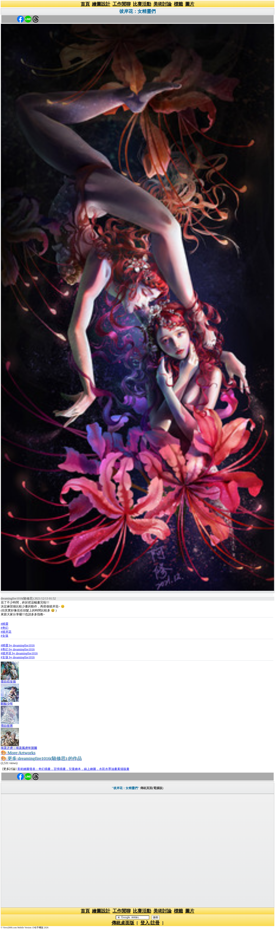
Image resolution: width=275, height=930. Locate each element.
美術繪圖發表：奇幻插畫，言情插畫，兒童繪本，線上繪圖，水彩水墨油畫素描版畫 (73, 769)
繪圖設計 (101, 4)
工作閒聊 (121, 4)
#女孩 (4, 635)
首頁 (85, 4)
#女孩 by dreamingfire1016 (18, 657)
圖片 (189, 4)
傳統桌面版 (123, 922)
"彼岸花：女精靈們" (125, 788)
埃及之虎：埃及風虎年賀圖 (19, 748)
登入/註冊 (150, 922)
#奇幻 (4, 627)
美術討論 (162, 4)
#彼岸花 (6, 631)
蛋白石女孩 (8, 681)
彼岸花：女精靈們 (137, 11)
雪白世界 (7, 725)
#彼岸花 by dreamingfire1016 (19, 653)
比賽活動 (142, 4)
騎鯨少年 (7, 703)
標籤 (178, 4)
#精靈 (4, 623)
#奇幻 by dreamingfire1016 (18, 649)
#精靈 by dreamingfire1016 (18, 645)
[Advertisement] (137, 850)
